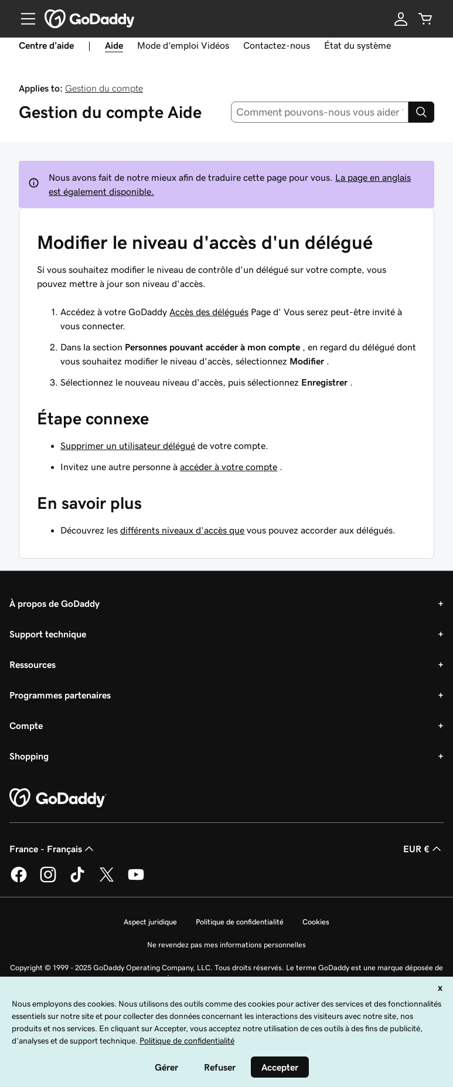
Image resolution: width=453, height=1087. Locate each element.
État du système (357, 45)
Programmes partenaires (60, 695)
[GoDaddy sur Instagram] (48, 880)
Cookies (315, 922)
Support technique (47, 634)
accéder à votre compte (228, 466)
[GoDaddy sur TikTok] (77, 880)
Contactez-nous (276, 45)
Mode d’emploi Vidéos (183, 45)
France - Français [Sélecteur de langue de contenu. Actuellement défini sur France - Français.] (52, 849)
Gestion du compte (104, 88)
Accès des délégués (208, 311)
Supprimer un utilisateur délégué (127, 445)
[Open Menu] (23, 18)
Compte (26, 725)
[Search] (421, 112)
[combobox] (319, 112)
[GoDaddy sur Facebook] (18, 880)
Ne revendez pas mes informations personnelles (226, 944)
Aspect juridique (150, 922)
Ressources (32, 664)
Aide (114, 45)
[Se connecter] (400, 18)
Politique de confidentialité (240, 922)
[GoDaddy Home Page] (58, 798)
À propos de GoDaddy (54, 603)
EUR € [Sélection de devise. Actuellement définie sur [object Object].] (423, 849)
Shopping (29, 756)
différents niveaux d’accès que (182, 530)
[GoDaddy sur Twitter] (106, 880)
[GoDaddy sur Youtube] (136, 880)
